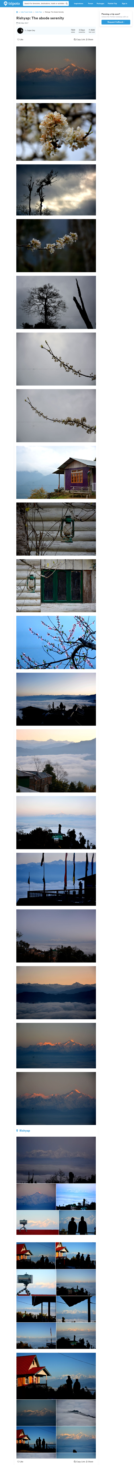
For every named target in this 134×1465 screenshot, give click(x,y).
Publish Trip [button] (113, 3)
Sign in (124, 3)
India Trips (38, 12)
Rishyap (23, 1130)
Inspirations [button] (79, 3)
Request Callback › (116, 22)
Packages (100, 3)
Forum (90, 3)
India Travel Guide (26, 12)
